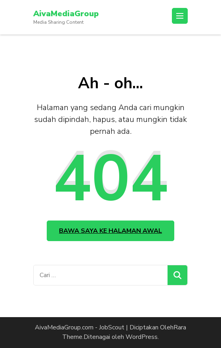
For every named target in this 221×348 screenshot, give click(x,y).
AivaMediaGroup (66, 13)
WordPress (142, 337)
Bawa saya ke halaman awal (110, 230)
